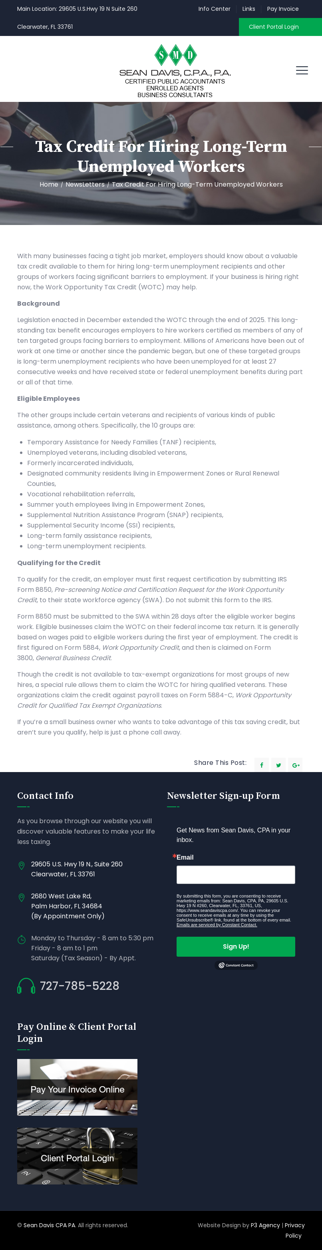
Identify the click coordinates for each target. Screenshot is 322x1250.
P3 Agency (265, 1225)
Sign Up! (236, 946)
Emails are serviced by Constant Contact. (217, 924)
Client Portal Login (274, 27)
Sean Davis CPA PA (49, 1225)
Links (248, 9)
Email (185, 857)
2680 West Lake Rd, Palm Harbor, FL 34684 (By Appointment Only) (68, 906)
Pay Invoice (283, 9)
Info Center (215, 9)
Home (49, 184)
